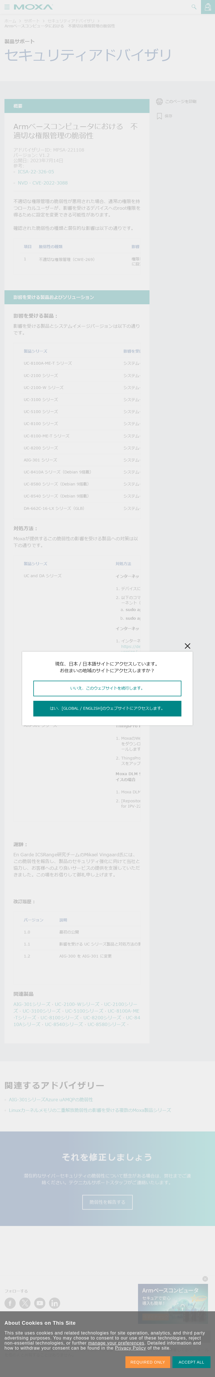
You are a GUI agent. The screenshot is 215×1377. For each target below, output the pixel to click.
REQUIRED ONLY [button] (147, 1362)
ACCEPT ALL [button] (191, 1362)
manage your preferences (116, 1343)
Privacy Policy (130, 1348)
